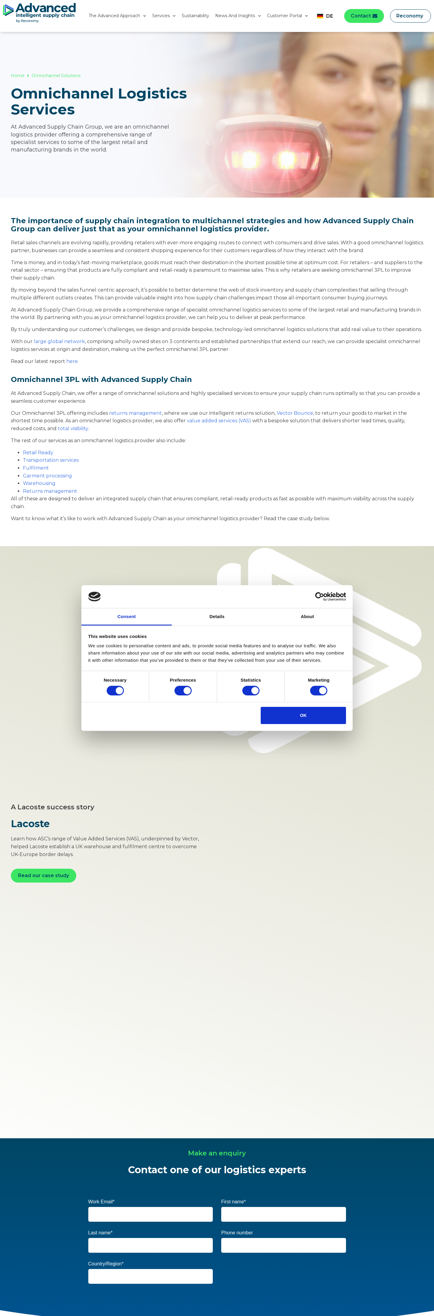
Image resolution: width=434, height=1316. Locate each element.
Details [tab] (217, 616)
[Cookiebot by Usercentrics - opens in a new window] (319, 596)
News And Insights (238, 15)
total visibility (73, 428)
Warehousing (39, 483)
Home (17, 75)
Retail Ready (38, 452)
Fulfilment (36, 468)
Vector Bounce (295, 413)
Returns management (50, 491)
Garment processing (47, 476)
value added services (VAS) (219, 421)
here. (72, 361)
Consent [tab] (127, 616)
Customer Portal (287, 15)
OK (303, 715)
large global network (59, 341)
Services (164, 15)
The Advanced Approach (117, 15)
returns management (135, 413)
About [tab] (307, 616)
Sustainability (195, 15)
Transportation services (51, 460)
